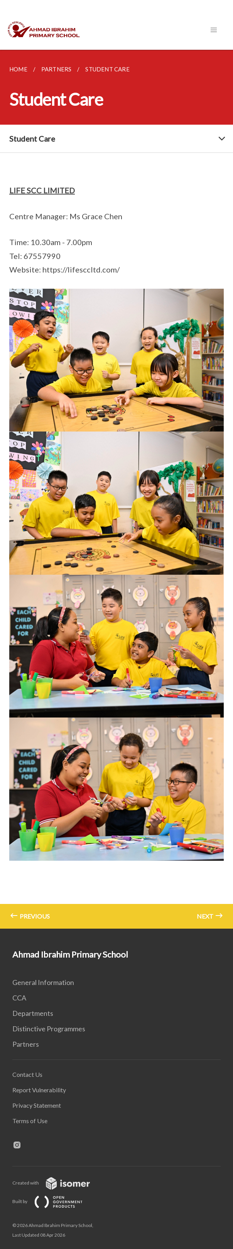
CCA (19, 997)
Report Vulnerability (39, 1089)
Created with (57, 1183)
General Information (43, 982)
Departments (32, 1013)
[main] (116, 489)
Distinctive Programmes (48, 1028)
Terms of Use (29, 1120)
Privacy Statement (36, 1105)
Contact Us (27, 1074)
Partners (25, 1044)
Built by (53, 1201)
